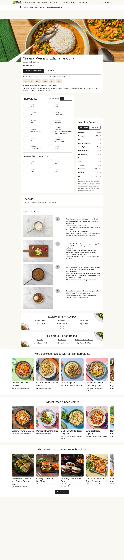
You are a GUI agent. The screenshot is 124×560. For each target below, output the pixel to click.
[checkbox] (23, 65)
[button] (47, 98)
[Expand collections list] (62, 327)
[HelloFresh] (17, 2)
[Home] (20, 7)
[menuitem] (17, 2)
